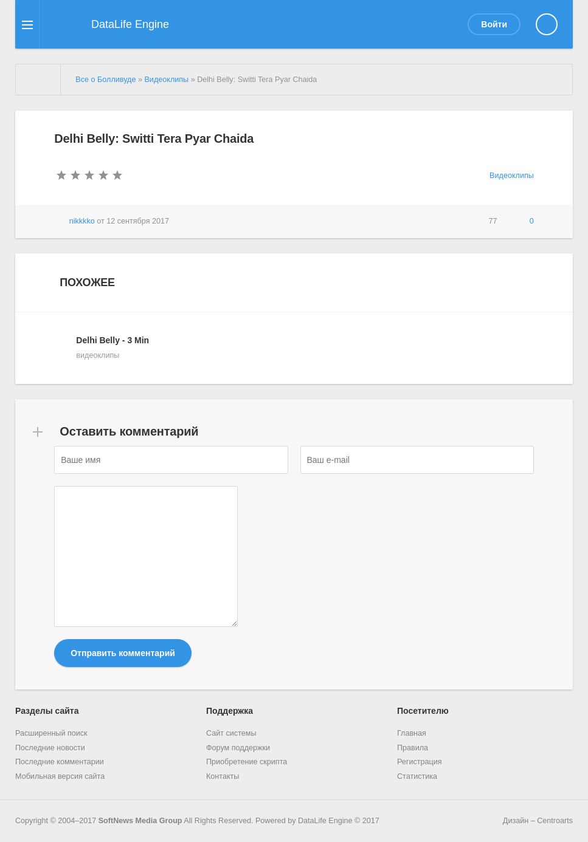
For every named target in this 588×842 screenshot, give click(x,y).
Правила (412, 748)
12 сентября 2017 (137, 221)
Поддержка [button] (229, 711)
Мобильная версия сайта (60, 776)
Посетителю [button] (423, 711)
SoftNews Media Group (140, 820)
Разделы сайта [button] (46, 711)
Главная (411, 733)
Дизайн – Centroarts (526, 820)
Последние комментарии (59, 762)
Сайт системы (231, 733)
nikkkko (82, 221)
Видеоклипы (511, 175)
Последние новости (50, 748)
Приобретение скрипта (246, 762)
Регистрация (419, 762)
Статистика (417, 776)
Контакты (222, 776)
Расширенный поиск (51, 733)
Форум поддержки (238, 748)
